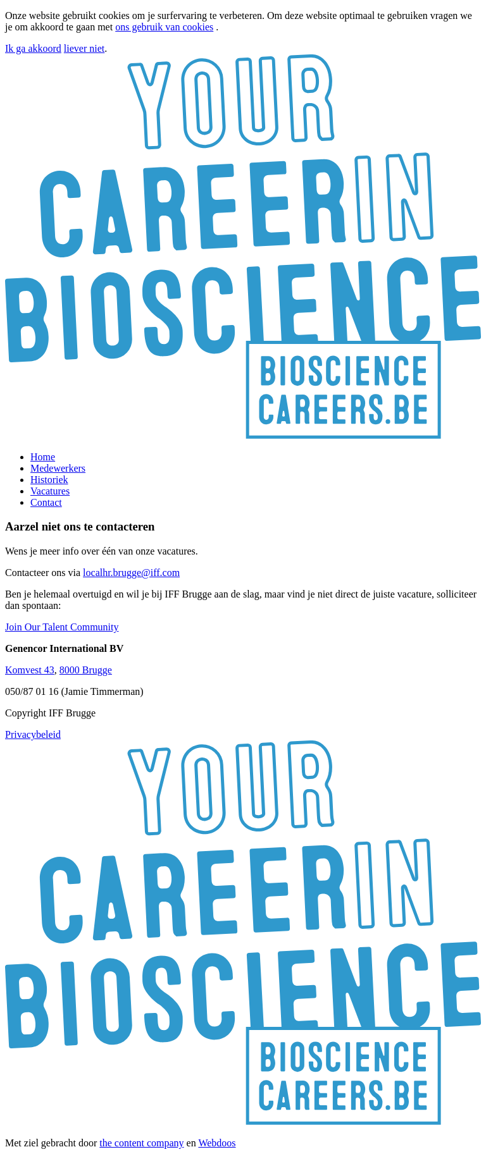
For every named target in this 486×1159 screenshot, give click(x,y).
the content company (141, 1143)
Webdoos (216, 1143)
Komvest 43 (29, 670)
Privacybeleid (33, 734)
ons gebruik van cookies (164, 26)
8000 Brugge (85, 670)
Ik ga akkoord (33, 48)
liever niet (84, 48)
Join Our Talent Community (61, 627)
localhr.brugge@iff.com (131, 572)
